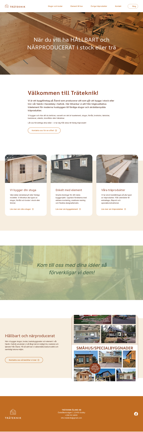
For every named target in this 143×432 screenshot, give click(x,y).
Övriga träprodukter (99, 6)
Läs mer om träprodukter (112, 209)
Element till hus (77, 6)
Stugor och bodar (55, 6)
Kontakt (118, 6)
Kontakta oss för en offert (43, 131)
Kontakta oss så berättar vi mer (23, 360)
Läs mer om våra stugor (20, 209)
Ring (134, 6)
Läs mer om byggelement (67, 209)
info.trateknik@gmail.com (71, 418)
